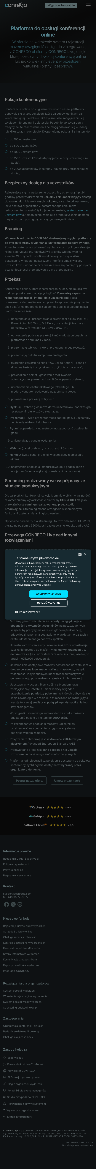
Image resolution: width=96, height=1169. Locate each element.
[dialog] (48, 584)
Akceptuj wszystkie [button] (48, 593)
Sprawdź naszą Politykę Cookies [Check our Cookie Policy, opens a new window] (33, 584)
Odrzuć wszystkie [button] (48, 602)
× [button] (85, 554)
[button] (27, 612)
